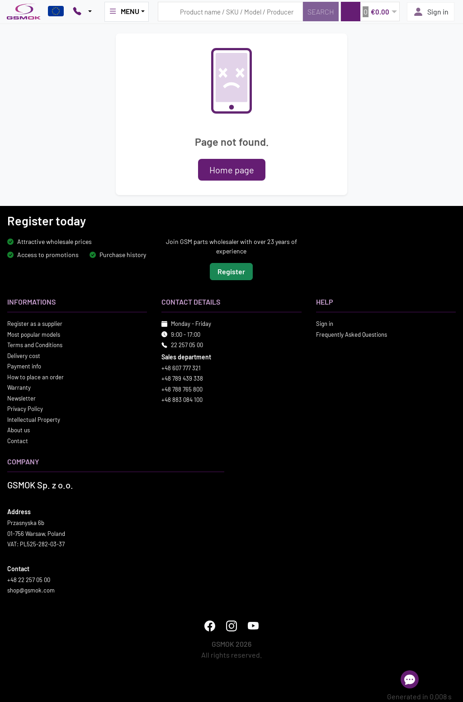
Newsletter (21, 398)
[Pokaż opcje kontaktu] (82, 11)
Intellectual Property (33, 419)
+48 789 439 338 (182, 378)
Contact (17, 440)
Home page (231, 169)
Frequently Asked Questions (351, 334)
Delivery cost (23, 355)
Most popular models (33, 334)
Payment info (24, 366)
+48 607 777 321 (181, 368)
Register (231, 271)
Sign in (431, 11)
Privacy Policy (25, 408)
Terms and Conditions (34, 345)
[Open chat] (409, 679)
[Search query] (230, 11)
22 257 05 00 (187, 345)
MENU (124, 11)
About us (18, 430)
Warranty (19, 387)
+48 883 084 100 (182, 399)
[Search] (321, 11)
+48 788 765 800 (182, 389)
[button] (370, 11)
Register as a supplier (34, 323)
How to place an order (35, 377)
